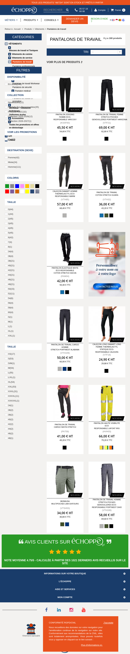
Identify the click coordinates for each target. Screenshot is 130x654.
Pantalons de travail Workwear (26, 83)
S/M (11, 441)
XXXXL (13, 473)
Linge (12, 140)
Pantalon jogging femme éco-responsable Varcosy (65, 117)
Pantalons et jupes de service (26, 94)
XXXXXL (13, 478)
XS (11, 431)
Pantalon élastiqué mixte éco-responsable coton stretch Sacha (65, 270)
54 (10, 376)
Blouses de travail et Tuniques (23, 50)
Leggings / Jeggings (21, 73)
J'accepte (108, 622)
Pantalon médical (23, 91)
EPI (10, 136)
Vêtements (15, 43)
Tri (86, 51)
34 (10, 329)
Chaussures (16, 132)
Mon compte (65, 597)
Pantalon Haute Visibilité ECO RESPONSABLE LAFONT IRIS (107, 425)
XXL (11, 413)
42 (11, 348)
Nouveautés (16, 180)
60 (10, 390)
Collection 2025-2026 (20, 194)
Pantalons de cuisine (24, 77)
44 (11, 352)
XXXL (13, 469)
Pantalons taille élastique (24, 70)
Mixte (12, 240)
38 (11, 338)
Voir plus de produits (64, 62)
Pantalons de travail (22, 62)
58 (10, 385)
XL (11, 408)
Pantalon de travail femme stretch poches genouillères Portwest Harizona (109, 117)
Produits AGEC (17, 189)
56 (10, 380)
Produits (28, 29)
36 (10, 334)
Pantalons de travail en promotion (23, 99)
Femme (13, 235)
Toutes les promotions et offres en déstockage (24, 126)
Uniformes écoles (17, 114)
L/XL (11, 455)
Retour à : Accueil (13, 29)
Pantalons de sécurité (22, 87)
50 (11, 366)
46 (11, 357)
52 (11, 371)
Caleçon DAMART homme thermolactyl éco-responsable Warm (65, 193)
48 (11, 362)
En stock (15, 162)
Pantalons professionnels (24, 66)
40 (11, 343)
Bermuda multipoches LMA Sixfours (65, 502)
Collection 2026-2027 (19, 199)
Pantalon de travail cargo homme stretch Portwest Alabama (65, 347)
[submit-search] (67, 10)
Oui (11, 217)
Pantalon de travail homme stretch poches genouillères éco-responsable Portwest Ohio (107, 503)
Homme (14, 244)
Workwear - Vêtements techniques (20, 109)
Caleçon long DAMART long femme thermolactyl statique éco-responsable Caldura (107, 348)
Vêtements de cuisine (22, 54)
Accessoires (18, 118)
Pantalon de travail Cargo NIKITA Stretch (65, 426)
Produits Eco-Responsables (23, 185)
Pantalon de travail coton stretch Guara (106, 193)
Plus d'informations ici (91, 645)
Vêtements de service (22, 58)
